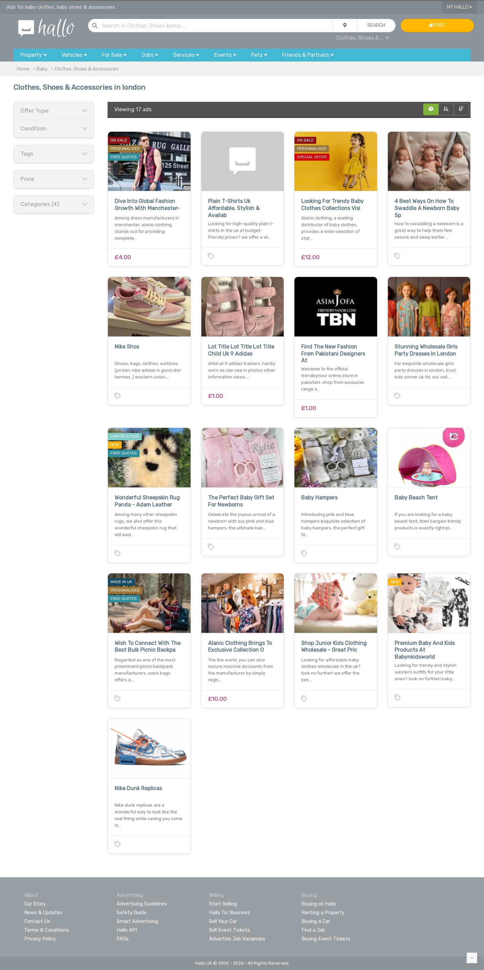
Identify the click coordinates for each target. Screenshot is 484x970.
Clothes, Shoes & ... (362, 38)
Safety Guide (132, 913)
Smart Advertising (137, 921)
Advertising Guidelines (142, 904)
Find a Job (313, 930)
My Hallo (459, 7)
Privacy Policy (40, 939)
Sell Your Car (223, 921)
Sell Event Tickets (229, 930)
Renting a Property (323, 913)
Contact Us (37, 921)
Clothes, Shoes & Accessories (87, 69)
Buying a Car (315, 921)
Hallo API (127, 930)
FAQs (123, 939)
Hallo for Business (229, 913)
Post (437, 25)
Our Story (35, 904)
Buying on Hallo (318, 904)
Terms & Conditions (46, 930)
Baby (42, 69)
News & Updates (43, 913)
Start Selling (223, 904)
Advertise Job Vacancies (237, 939)
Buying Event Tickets (325, 939)
